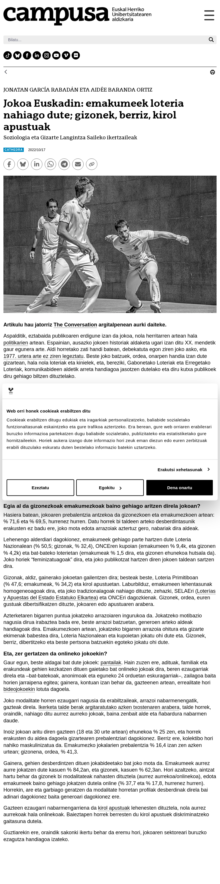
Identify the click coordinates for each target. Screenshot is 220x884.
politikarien (15, 343)
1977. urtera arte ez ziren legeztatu (43, 356)
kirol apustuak (114, 808)
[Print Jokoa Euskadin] (213, 72)
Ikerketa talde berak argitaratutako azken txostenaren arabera (108, 707)
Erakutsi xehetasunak (180, 469)
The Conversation (75, 325)
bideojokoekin (19, 689)
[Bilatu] (104, 39)
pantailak (111, 662)
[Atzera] (5, 72)
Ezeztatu (40, 487)
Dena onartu (179, 487)
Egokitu (110, 487)
